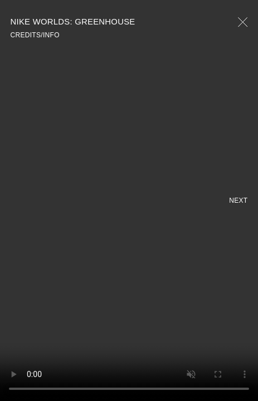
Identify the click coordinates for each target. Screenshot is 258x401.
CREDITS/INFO (35, 35)
